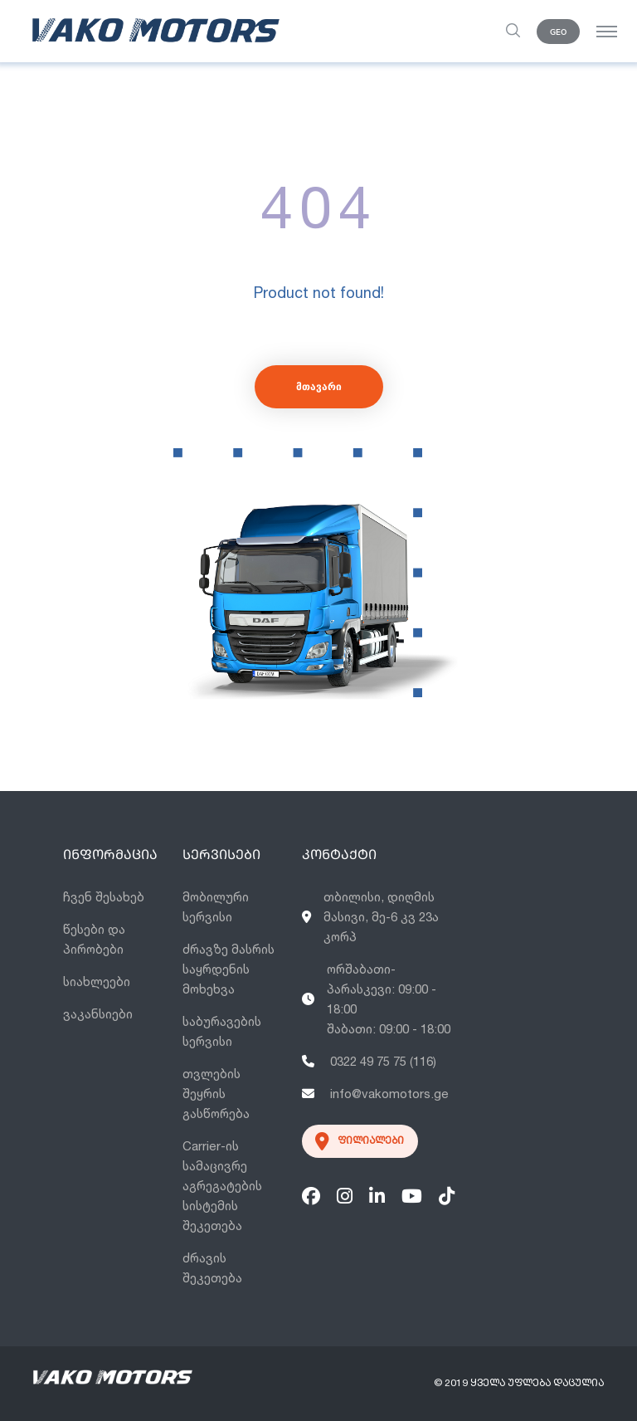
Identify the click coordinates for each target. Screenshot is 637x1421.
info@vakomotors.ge (375, 1093)
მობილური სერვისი (215, 907)
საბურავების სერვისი (221, 1031)
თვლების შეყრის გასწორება (216, 1093)
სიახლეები (96, 981)
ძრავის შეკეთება (212, 1268)
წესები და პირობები (94, 939)
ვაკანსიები (98, 1014)
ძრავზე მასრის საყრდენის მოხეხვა (228, 969)
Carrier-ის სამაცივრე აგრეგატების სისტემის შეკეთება (222, 1185)
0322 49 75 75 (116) (369, 1061)
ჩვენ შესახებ (103, 897)
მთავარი (319, 386)
